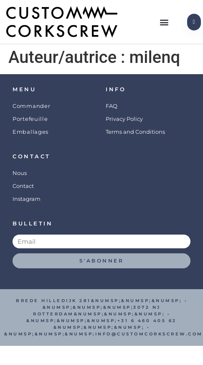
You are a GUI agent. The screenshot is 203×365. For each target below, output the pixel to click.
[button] (164, 22)
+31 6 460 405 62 (147, 320)
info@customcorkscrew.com (149, 334)
